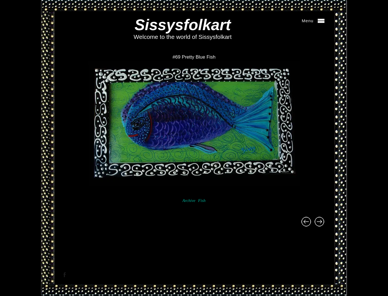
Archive (188, 200)
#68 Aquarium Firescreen (319, 222)
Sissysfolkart (182, 25)
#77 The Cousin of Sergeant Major (306, 222)
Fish (202, 200)
